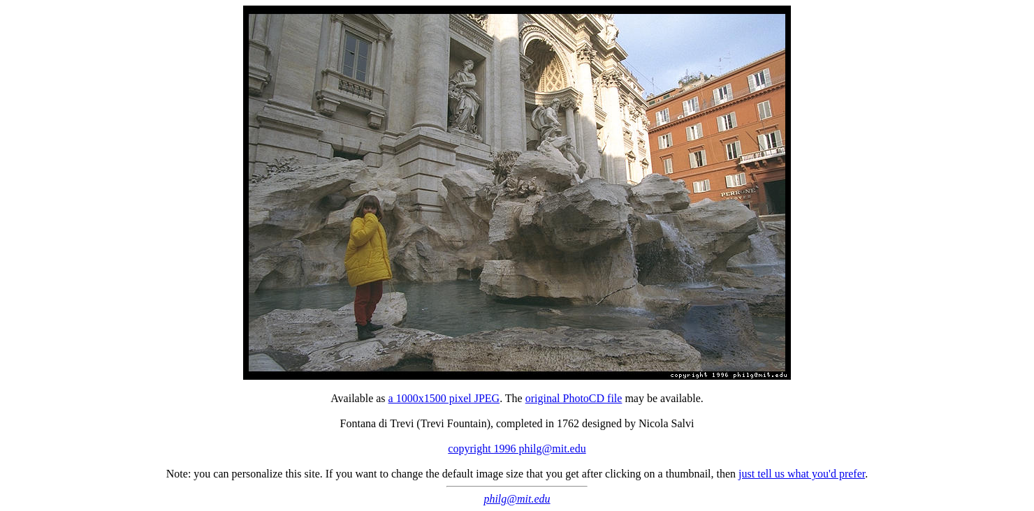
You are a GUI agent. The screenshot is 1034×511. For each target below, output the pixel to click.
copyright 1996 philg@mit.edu (516, 448)
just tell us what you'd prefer (801, 474)
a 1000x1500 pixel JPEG (444, 398)
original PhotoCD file (573, 398)
